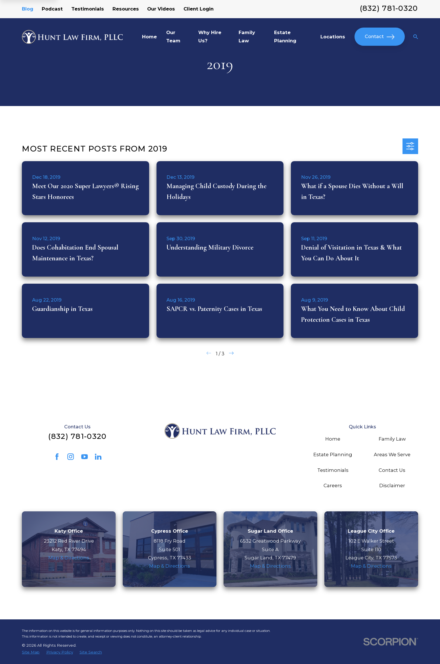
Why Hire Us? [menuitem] (209, 36)
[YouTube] (84, 456)
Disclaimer (392, 485)
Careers (333, 485)
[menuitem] (30, 652)
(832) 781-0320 (389, 8)
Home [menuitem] (149, 37)
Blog (27, 9)
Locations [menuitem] (332, 37)
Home (332, 439)
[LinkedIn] (98, 456)
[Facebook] (57, 456)
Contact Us (392, 470)
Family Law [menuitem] (247, 36)
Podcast (52, 9)
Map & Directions (68, 558)
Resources (125, 9)
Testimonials (87, 9)
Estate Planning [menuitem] (285, 36)
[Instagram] (70, 456)
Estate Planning (332, 454)
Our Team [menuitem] (173, 36)
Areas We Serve (392, 454)
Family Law (392, 439)
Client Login (198, 9)
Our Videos (161, 9)
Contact (379, 37)
